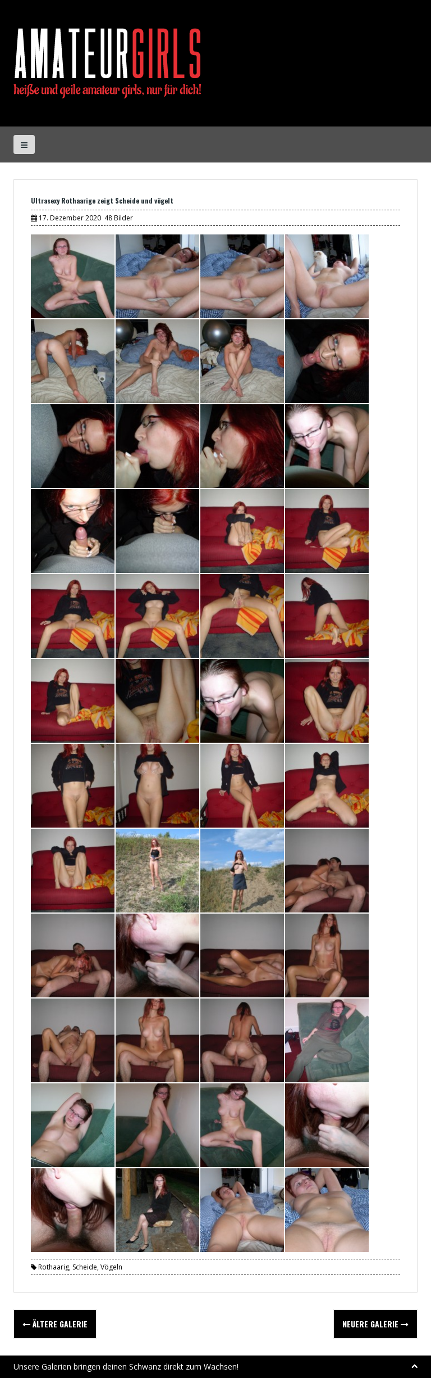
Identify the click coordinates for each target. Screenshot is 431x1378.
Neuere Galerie (375, 1324)
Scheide (84, 1267)
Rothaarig (53, 1267)
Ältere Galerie (55, 1324)
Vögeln (111, 1267)
